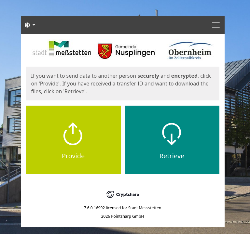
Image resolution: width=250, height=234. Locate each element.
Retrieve (172, 155)
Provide (73, 155)
